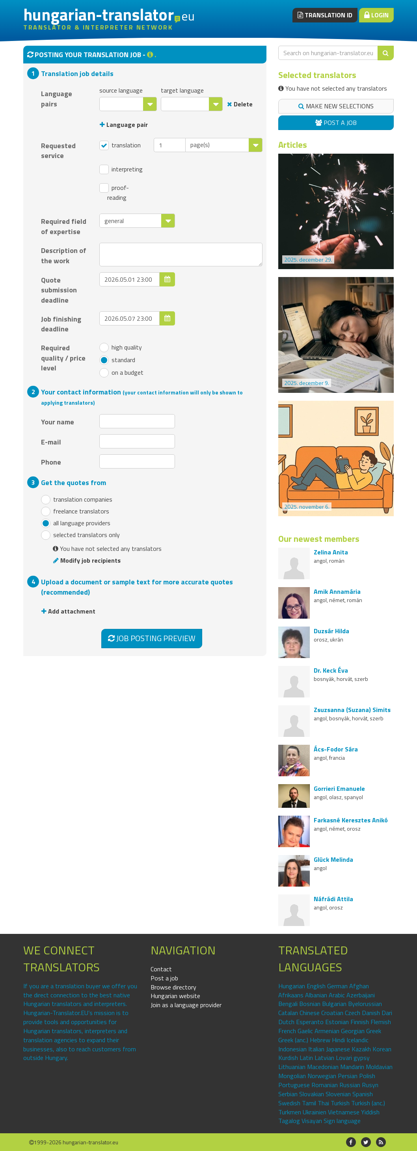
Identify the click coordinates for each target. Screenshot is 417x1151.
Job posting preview (151, 638)
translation (120, 145)
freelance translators (75, 511)
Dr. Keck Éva (331, 670)
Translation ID (325, 15)
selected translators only (80, 535)
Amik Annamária (337, 591)
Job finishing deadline (61, 324)
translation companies (76, 499)
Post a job (336, 122)
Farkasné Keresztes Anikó (351, 820)
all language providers (75, 523)
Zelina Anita (331, 552)
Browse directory (173, 987)
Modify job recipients (87, 560)
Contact (161, 969)
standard (117, 360)
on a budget (121, 372)
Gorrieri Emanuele (339, 788)
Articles (292, 144)
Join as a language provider (186, 1005)
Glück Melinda (333, 859)
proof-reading (114, 192)
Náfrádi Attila (333, 899)
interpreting (121, 169)
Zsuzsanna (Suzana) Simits (352, 709)
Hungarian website (175, 995)
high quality (120, 347)
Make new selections (336, 106)
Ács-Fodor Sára (336, 749)
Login (376, 15)
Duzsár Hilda (331, 631)
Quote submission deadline (59, 290)
